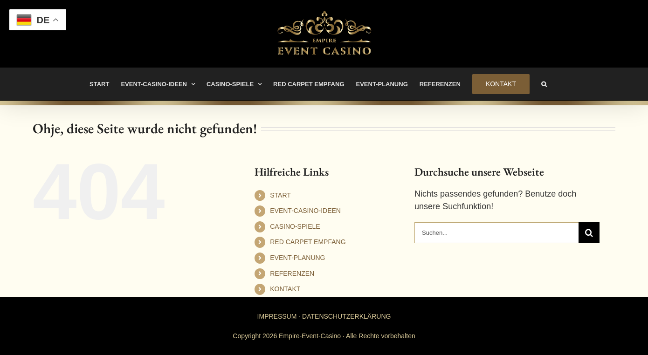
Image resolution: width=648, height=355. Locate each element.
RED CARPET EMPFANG (307, 242)
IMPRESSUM (277, 316)
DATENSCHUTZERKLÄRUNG (346, 316)
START (280, 195)
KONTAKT (285, 289)
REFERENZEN (292, 273)
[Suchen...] (496, 232)
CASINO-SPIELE (295, 226)
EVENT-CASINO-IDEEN (305, 210)
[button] (544, 84)
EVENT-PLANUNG (297, 257)
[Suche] (589, 232)
